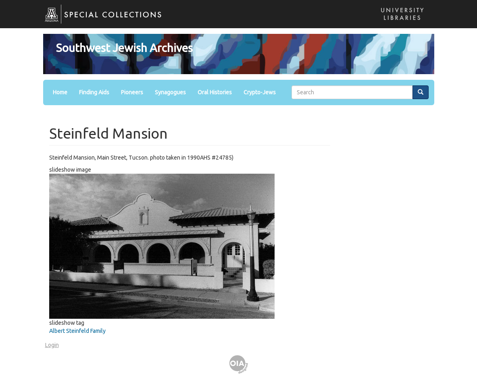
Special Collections (98, 20)
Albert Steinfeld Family (77, 331)
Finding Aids (94, 92)
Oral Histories (215, 92)
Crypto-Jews (260, 92)
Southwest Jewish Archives (124, 48)
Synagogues (170, 92)
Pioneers (132, 92)
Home (60, 92)
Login (52, 345)
